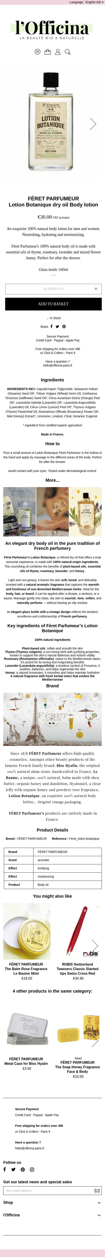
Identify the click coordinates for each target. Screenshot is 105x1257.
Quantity (51, 289)
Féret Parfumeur (70, 452)
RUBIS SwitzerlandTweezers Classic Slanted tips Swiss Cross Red (78, 969)
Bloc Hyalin (67, 765)
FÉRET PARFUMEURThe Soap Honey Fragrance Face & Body (77, 1067)
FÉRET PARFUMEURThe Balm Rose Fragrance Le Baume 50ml (26, 969)
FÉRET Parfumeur (45, 753)
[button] (94, 123)
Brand (10, 838)
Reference (59, 838)
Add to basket (53, 304)
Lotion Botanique (24, 795)
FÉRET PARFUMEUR (53, 199)
